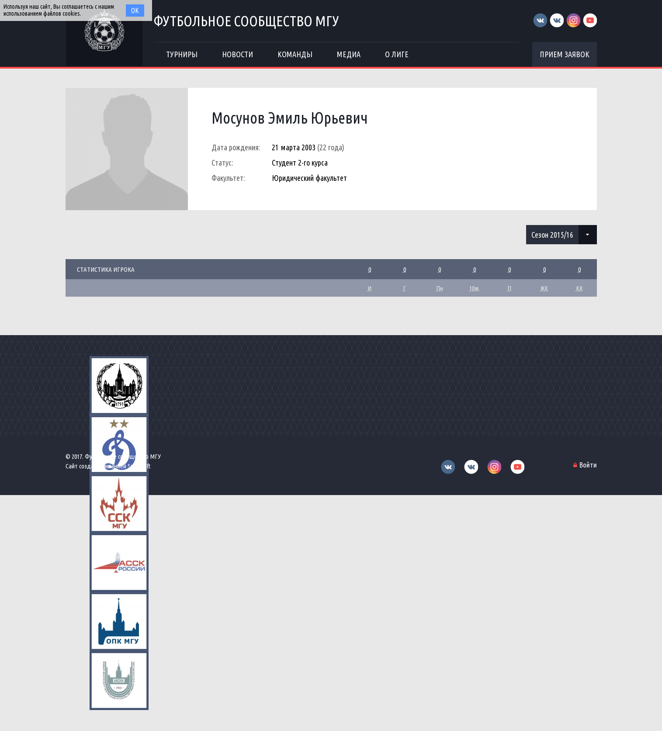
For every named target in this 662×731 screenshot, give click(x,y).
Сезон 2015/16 (552, 234)
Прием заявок (564, 54)
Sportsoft (139, 466)
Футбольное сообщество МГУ (246, 21)
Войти (588, 465)
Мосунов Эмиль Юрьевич (289, 118)
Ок (135, 10)
